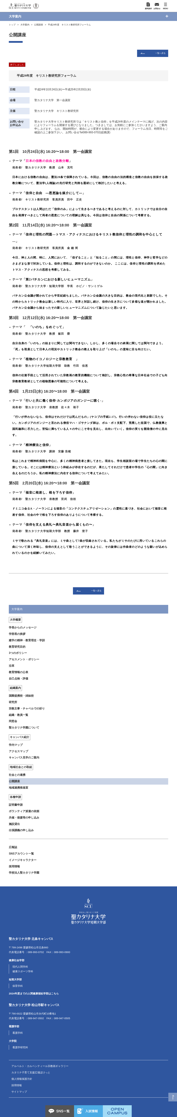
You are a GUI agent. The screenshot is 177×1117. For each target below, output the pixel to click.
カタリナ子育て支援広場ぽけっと (30, 1072)
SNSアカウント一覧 (21, 853)
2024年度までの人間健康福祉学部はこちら (34, 993)
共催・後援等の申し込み (24, 817)
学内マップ (16, 744)
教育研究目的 (17, 646)
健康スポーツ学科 (22, 971)
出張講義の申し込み (21, 830)
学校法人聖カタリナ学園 (24, 872)
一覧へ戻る (160, 53)
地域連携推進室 (18, 787)
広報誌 (13, 847)
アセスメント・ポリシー (24, 659)
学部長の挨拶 (17, 633)
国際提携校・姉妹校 (21, 695)
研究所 (13, 702)
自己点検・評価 (18, 678)
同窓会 (13, 721)
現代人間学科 (20, 966)
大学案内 (24, 24)
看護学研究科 (20, 1047)
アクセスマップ (18, 751)
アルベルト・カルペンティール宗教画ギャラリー (39, 1066)
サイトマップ (19, 1091)
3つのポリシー (18, 652)
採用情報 (14, 866)
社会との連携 (17, 774)
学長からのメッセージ (22, 627)
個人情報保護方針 (21, 1078)
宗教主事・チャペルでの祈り (27, 708)
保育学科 (17, 985)
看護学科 (17, 1032)
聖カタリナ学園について (24, 727)
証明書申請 (16, 804)
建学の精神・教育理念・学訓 (27, 640)
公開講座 (38, 24)
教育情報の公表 (18, 672)
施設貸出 (14, 824)
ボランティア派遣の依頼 (24, 811)
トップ (12, 24)
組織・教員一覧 (18, 714)
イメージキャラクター (22, 860)
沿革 (11, 665)
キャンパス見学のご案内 (24, 757)
